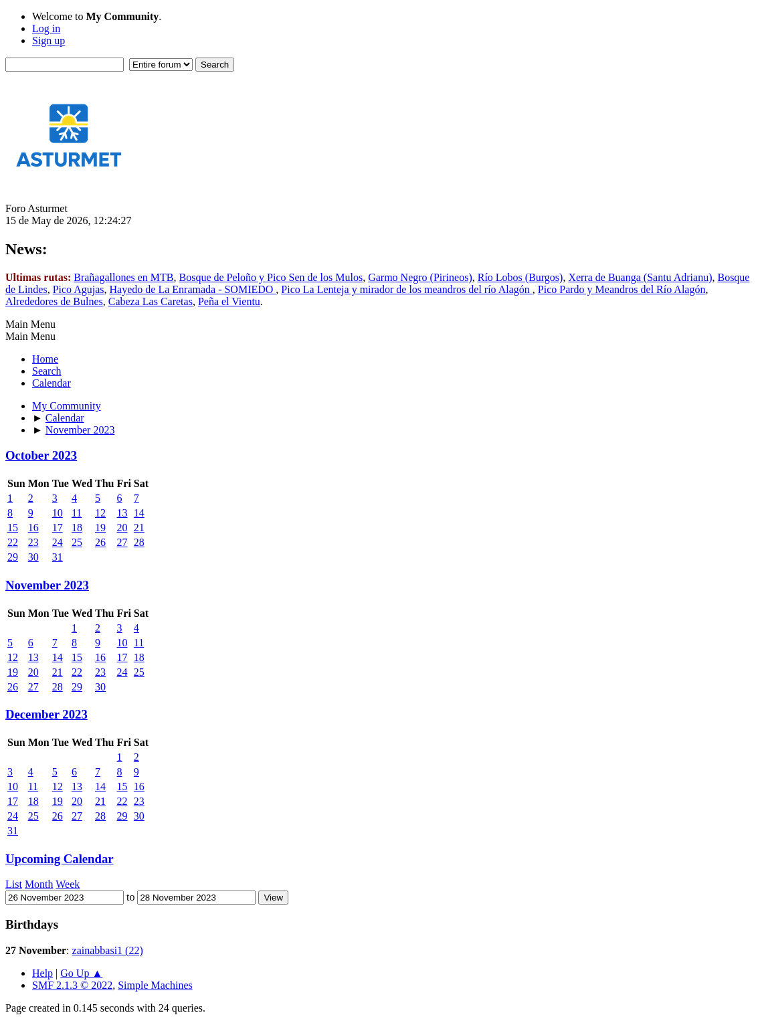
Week (68, 884)
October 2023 (41, 455)
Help (42, 973)
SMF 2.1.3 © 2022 (72, 985)
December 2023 (46, 714)
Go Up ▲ (81, 973)
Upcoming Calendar (59, 859)
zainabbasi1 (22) (107, 950)
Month (39, 884)
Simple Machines (155, 985)
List (13, 884)
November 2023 (47, 585)
